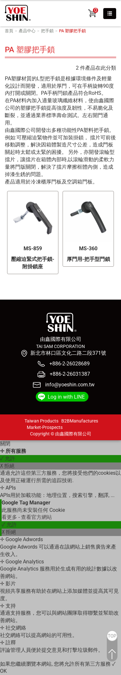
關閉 (5, 444)
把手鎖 (47, 30)
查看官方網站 (36, 517)
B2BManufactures (79, 420)
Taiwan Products (41, 420)
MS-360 (88, 248)
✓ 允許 (7, 458)
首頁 (9, 30)
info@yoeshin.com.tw (70, 385)
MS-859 (33, 248)
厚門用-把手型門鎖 (88, 259)
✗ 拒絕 (7, 466)
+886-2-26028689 (69, 364)
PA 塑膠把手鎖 (72, 30)
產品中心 (27, 30)
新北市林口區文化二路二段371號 (68, 353)
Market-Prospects (45, 427)
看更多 (10, 517)
